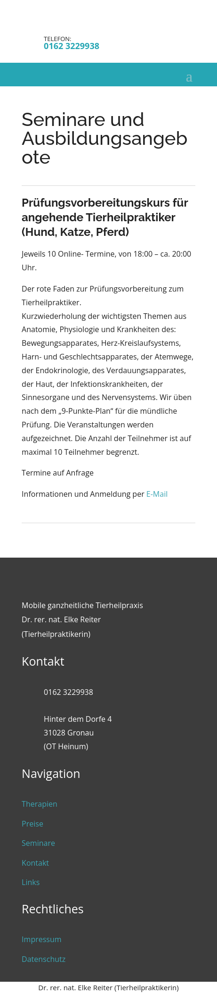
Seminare (38, 843)
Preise (32, 824)
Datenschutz (43, 959)
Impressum (41, 939)
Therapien (39, 804)
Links (31, 882)
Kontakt (35, 863)
